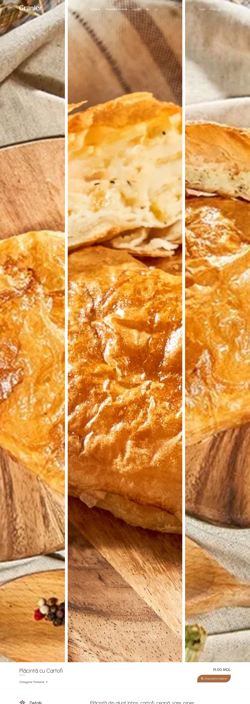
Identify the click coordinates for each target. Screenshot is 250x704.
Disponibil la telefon (214, 678)
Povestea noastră (116, 9)
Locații (137, 9)
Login (202, 9)
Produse (95, 9)
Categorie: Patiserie (33, 682)
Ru (147, 9)
